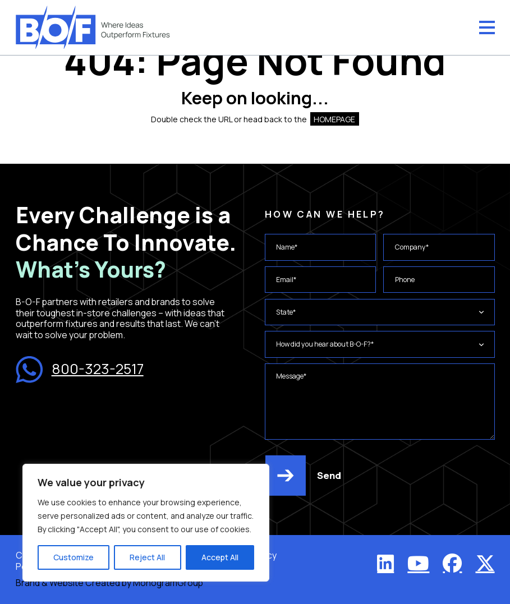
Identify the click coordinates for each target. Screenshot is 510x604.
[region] (145, 523)
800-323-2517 (80, 369)
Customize (73, 557)
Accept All (219, 557)
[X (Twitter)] (485, 563)
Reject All (147, 557)
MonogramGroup (168, 583)
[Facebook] (452, 563)
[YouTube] (418, 563)
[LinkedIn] (385, 563)
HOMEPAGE (334, 119)
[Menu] (487, 27)
